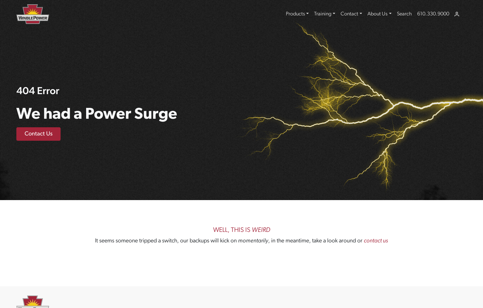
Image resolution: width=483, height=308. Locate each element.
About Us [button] (377, 14)
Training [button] (322, 14)
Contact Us (38, 134)
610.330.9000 (433, 14)
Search (404, 14)
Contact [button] (349, 14)
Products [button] (295, 14)
